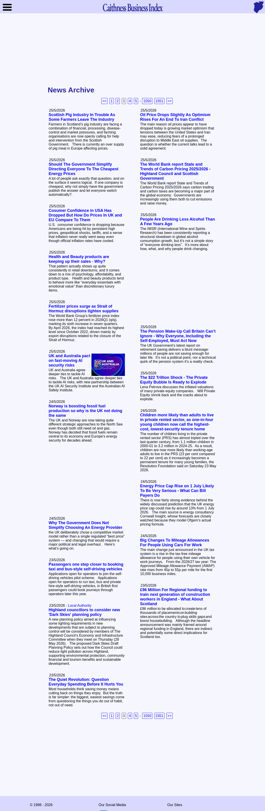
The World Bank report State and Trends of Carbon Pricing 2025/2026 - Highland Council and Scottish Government (175, 171)
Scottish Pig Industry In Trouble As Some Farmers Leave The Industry (82, 117)
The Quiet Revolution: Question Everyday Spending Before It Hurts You (86, 681)
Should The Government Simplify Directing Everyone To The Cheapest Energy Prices (83, 169)
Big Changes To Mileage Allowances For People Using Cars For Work (174, 542)
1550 (147, 101)
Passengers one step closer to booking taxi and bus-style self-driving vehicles (86, 566)
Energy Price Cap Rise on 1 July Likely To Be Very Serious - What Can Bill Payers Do (177, 491)
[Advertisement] (132, 50)
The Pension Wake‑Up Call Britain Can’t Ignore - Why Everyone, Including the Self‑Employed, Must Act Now (177, 336)
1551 (159, 101)
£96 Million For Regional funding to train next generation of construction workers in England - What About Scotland (175, 597)
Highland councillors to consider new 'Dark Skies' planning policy (84, 612)
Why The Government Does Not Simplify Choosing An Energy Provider (85, 525)
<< (104, 101)
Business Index (132, 7)
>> (170, 101)
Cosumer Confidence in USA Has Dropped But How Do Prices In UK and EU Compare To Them (85, 215)
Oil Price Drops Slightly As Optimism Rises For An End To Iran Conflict (175, 117)
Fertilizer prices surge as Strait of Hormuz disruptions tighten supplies (83, 308)
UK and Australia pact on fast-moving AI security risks (69, 360)
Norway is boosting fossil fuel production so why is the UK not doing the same (85, 411)
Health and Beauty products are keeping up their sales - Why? (79, 259)
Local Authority (79, 605)
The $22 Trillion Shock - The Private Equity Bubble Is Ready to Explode (174, 379)
